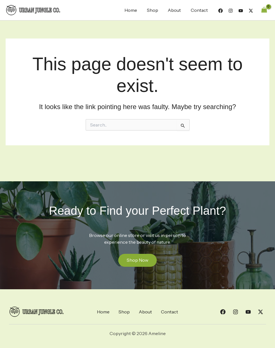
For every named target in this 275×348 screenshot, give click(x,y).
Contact (199, 10)
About (175, 10)
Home (133, 10)
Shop (154, 10)
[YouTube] (240, 10)
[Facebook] (220, 10)
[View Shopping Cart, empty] (264, 10)
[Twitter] (251, 10)
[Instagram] (230, 10)
